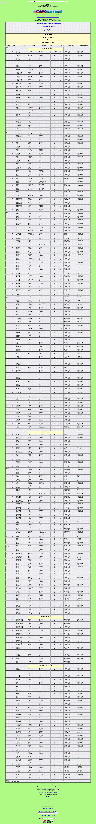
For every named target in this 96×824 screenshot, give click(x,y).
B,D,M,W (32, 1)
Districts (47, 1)
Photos (55, 1)
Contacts (62, 1)
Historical (51, 1)
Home (29, 1)
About (66, 1)
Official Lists (37, 1)
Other (58, 1)
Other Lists (42, 1)
